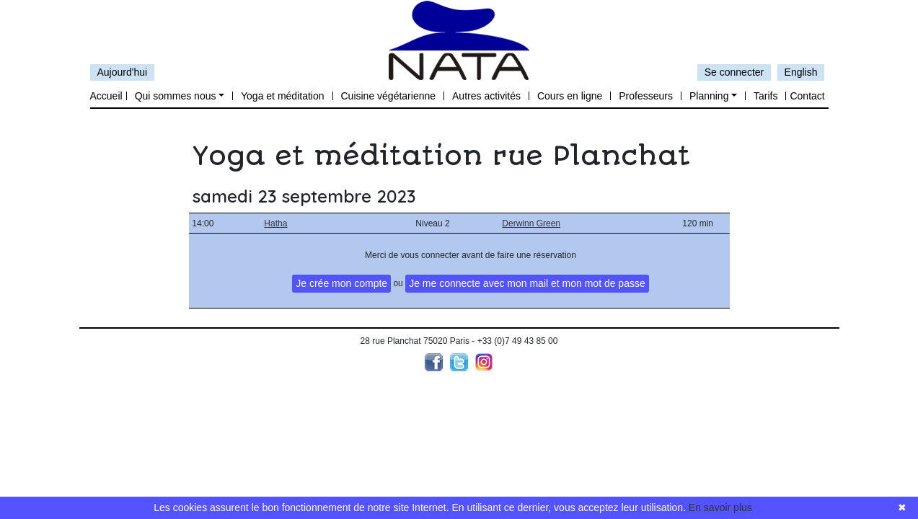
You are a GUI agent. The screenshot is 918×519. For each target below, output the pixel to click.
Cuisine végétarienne (388, 96)
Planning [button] (709, 96)
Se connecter (734, 72)
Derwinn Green (531, 223)
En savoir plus (720, 507)
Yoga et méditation (282, 96)
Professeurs (646, 96)
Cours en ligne (569, 96)
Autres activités (486, 96)
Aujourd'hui (122, 72)
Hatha (275, 223)
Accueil (106, 96)
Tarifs (765, 96)
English (801, 72)
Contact (807, 96)
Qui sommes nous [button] (175, 96)
